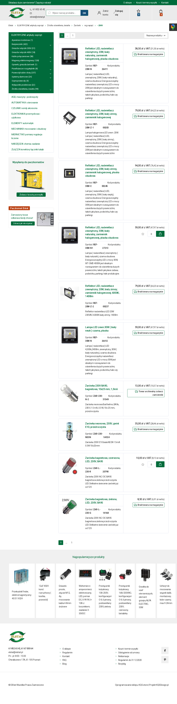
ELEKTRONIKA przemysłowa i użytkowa (25, 115)
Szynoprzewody (19, 81)
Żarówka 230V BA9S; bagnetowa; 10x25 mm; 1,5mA (101, 387)
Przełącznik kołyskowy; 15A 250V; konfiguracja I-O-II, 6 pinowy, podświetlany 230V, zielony (105, 596)
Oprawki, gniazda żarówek (23, 64)
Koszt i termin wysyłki (128, 649)
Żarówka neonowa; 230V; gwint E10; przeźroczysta (102, 425)
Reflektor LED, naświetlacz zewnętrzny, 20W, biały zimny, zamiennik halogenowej (101, 114)
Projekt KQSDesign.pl (159, 685)
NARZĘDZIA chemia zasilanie (25, 143)
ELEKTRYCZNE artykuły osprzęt (30, 25)
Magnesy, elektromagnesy (23, 60)
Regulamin (67, 652)
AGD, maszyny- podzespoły (24, 97)
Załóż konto (105, 13)
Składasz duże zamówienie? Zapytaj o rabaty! (29, 2)
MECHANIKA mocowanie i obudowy (28, 128)
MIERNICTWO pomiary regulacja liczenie (26, 136)
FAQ (64, 660)
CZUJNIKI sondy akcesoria (24, 108)
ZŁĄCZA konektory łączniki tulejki (27, 149)
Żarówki (77, 25)
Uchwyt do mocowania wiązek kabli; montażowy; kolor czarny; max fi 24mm (166, 594)
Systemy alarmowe (20, 77)
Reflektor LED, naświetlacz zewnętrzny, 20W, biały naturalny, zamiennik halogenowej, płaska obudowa (101, 53)
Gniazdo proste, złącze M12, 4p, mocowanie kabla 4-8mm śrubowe (65, 596)
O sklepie (127, 2)
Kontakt (165, 2)
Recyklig (122, 664)
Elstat (10, 25)
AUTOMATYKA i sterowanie (24, 102)
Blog (64, 664)
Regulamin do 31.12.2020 (130, 660)
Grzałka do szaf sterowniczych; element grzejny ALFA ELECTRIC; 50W (146, 597)
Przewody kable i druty (21, 72)
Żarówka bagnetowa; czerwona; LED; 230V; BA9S (102, 459)
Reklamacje (123, 656)
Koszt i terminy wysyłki (146, 2)
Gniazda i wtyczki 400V (21, 52)
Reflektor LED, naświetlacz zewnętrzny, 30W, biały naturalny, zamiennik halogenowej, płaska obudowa (101, 232)
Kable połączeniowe (20, 56)
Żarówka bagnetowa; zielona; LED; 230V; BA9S (101, 501)
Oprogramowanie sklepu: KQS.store (131, 685)
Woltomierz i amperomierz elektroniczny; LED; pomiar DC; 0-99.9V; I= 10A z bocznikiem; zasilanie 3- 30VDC (85, 600)
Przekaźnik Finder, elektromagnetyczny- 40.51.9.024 (22, 595)
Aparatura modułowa (21, 40)
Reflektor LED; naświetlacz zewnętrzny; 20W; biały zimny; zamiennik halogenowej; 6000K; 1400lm (102, 291)
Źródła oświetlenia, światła (58, 25)
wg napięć (88, 25)
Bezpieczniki (17, 44)
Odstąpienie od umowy (129, 652)
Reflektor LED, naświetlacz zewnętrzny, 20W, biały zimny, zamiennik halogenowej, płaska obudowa (102, 170)
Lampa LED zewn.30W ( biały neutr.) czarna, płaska (100, 329)
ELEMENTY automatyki (22, 123)
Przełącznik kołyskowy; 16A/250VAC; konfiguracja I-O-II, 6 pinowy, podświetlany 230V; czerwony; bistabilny (125, 600)
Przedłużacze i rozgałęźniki (23, 68)
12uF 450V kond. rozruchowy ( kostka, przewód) (45, 593)
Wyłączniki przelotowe (21, 85)
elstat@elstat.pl (37, 16)
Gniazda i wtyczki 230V (21, 48)
